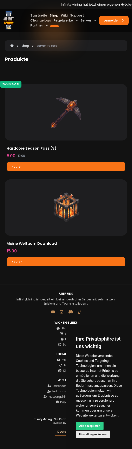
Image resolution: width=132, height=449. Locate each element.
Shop (54, 15)
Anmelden (114, 20)
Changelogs (41, 20)
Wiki (64, 15)
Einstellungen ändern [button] (93, 434)
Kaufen (17, 166)
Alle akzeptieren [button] (89, 425)
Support (77, 15)
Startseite (39, 15)
